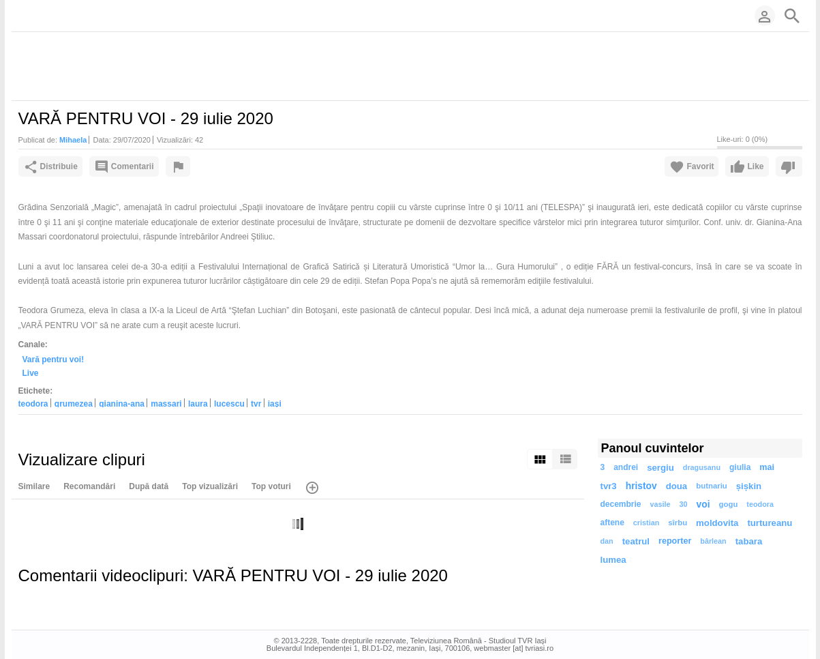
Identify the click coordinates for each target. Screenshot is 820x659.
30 (684, 504)
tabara (749, 541)
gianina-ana (122, 403)
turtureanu (769, 523)
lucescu (229, 403)
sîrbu (677, 522)
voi (703, 504)
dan (607, 541)
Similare (34, 486)
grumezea (74, 403)
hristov (641, 486)
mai (766, 467)
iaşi (275, 403)
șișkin (748, 486)
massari (166, 403)
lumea (613, 560)
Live (30, 373)
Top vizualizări (210, 486)
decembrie (621, 504)
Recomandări (89, 486)
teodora (33, 403)
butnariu (711, 486)
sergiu (660, 468)
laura (198, 403)
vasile (660, 504)
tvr (256, 403)
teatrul (636, 541)
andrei (625, 467)
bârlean (713, 541)
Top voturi (271, 486)
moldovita (717, 523)
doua (677, 486)
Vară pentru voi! (53, 359)
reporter (674, 541)
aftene (612, 522)
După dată (148, 486)
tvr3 (609, 486)
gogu (728, 504)
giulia (739, 467)
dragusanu (701, 467)
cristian (646, 522)
